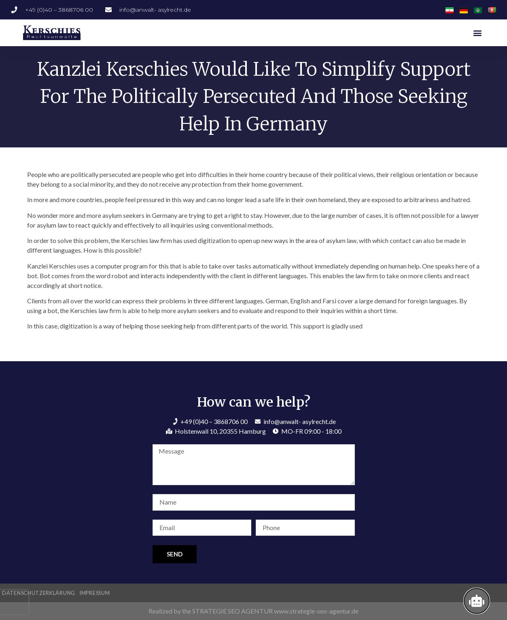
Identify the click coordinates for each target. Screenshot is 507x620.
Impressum (94, 593)
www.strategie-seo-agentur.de (316, 611)
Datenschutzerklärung (38, 593)
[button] (477, 32)
